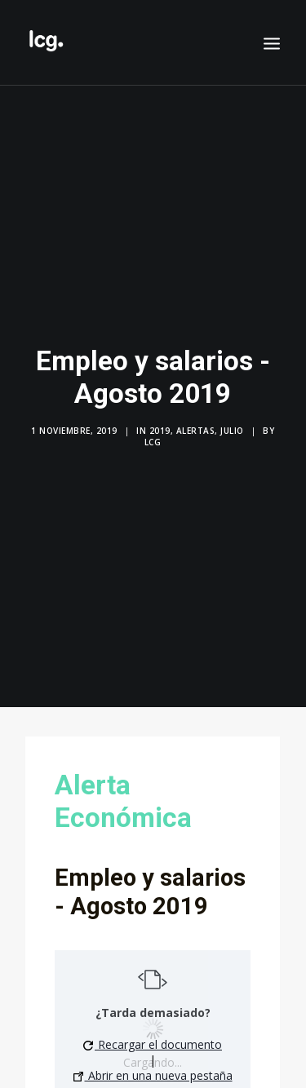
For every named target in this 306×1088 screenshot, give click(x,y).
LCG (153, 437)
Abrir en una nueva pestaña (153, 1066)
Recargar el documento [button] (152, 1035)
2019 (160, 425)
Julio (232, 425)
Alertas (195, 425)
